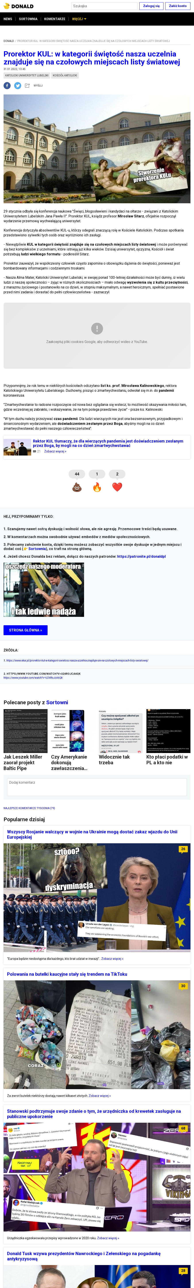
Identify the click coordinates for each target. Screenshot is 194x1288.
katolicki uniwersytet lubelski (26, 75)
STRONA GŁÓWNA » (25, 630)
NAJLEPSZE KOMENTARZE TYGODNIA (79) (29, 808)
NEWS (8, 19)
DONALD (9, 41)
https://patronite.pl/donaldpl (141, 556)
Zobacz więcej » (55, 451)
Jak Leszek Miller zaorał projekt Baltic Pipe (23, 762)
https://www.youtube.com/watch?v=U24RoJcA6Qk (33, 677)
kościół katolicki (65, 75)
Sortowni (57, 702)
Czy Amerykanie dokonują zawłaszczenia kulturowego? (69, 765)
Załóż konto (178, 6)
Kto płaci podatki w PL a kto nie (167, 759)
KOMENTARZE (54, 19)
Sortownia (37, 549)
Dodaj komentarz (22, 782)
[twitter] (19, 85)
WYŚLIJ (38, 85)
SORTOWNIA (28, 19)
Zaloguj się (151, 6)
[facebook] (9, 85)
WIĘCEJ (79, 19)
